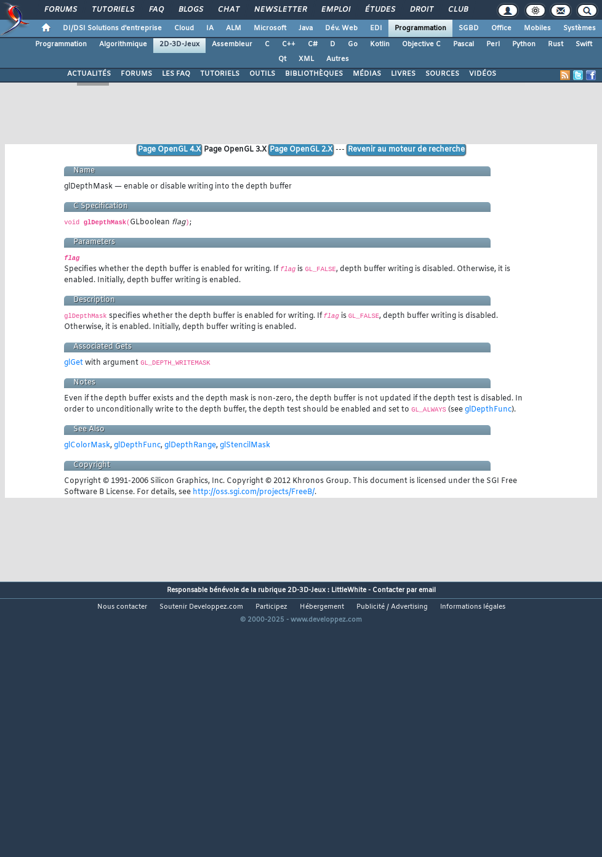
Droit (421, 10)
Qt (282, 59)
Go (353, 44)
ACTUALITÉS (89, 74)
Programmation (420, 28)
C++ (288, 44)
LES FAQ (176, 74)
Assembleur (232, 44)
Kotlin (380, 44)
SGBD (469, 28)
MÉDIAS (367, 74)
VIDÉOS (482, 74)
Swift (584, 44)
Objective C (421, 44)
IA (210, 28)
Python (524, 44)
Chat (228, 10)
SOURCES (442, 74)
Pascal (463, 44)
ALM (233, 28)
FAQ (155, 10)
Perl (493, 44)
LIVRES (403, 74)
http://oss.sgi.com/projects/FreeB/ (254, 492)
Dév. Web (341, 28)
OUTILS (262, 74)
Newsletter (279, 10)
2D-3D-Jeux (179, 44)
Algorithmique (123, 44)
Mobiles (537, 28)
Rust (555, 44)
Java (306, 28)
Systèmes (579, 28)
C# (313, 44)
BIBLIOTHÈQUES (314, 74)
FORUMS (136, 74)
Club (457, 10)
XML (306, 59)
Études (379, 10)
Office (501, 28)
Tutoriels (112, 10)
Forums (60, 10)
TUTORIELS (219, 74)
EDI (376, 28)
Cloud (184, 28)
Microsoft (270, 28)
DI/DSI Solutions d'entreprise (112, 28)
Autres (337, 59)
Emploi (335, 10)
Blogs (190, 10)
